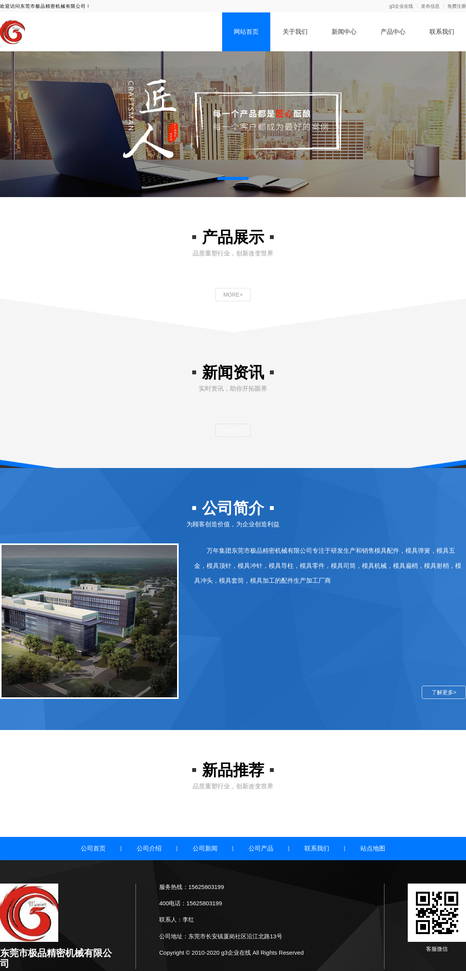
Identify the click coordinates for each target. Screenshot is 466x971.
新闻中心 (344, 31)
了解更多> (443, 692)
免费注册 (456, 6)
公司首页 (93, 848)
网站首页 (246, 31)
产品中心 (393, 31)
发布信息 (430, 6)
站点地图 (372, 848)
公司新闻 (205, 848)
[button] (233, 178)
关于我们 (295, 31)
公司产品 (261, 848)
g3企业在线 (401, 6)
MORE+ (233, 295)
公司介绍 (149, 848)
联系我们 (441, 31)
